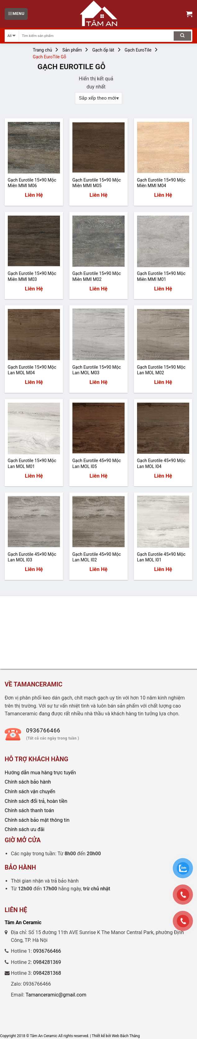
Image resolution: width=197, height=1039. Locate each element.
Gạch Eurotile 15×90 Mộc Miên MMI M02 (96, 276)
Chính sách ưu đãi (24, 829)
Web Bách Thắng (126, 1036)
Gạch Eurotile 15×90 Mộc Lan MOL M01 (32, 463)
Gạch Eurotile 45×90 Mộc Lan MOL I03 (32, 557)
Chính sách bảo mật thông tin (37, 820)
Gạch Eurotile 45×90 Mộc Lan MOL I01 (161, 557)
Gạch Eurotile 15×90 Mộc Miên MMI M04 (161, 183)
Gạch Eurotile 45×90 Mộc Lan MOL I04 (161, 463)
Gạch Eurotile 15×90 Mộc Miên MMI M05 (96, 183)
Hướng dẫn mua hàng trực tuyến (40, 773)
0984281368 (47, 973)
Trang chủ (42, 49)
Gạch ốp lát (103, 49)
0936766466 (47, 951)
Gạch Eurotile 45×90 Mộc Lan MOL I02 (96, 557)
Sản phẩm (72, 49)
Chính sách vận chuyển (30, 791)
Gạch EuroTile (138, 49)
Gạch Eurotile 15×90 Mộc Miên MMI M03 (32, 276)
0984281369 (47, 962)
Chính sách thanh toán (29, 810)
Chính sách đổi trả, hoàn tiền (36, 801)
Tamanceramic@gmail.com (55, 995)
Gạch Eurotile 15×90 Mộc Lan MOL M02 (161, 370)
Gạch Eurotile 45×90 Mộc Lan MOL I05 (96, 463)
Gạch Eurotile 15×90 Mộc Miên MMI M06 (32, 183)
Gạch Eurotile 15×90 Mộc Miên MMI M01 (161, 276)
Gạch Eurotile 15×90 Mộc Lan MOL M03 (96, 370)
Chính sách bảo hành (28, 782)
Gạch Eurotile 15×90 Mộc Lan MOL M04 (32, 370)
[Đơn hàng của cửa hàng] (98, 98)
